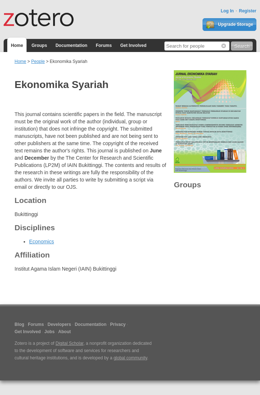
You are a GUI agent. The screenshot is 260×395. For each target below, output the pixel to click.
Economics (41, 241)
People (38, 61)
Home (17, 45)
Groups (39, 45)
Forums (104, 45)
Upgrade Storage (229, 24)
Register (247, 10)
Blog (19, 324)
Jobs (49, 331)
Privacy (118, 324)
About (64, 331)
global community (130, 357)
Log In (227, 10)
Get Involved (133, 45)
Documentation (71, 45)
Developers (59, 324)
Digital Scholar (70, 343)
